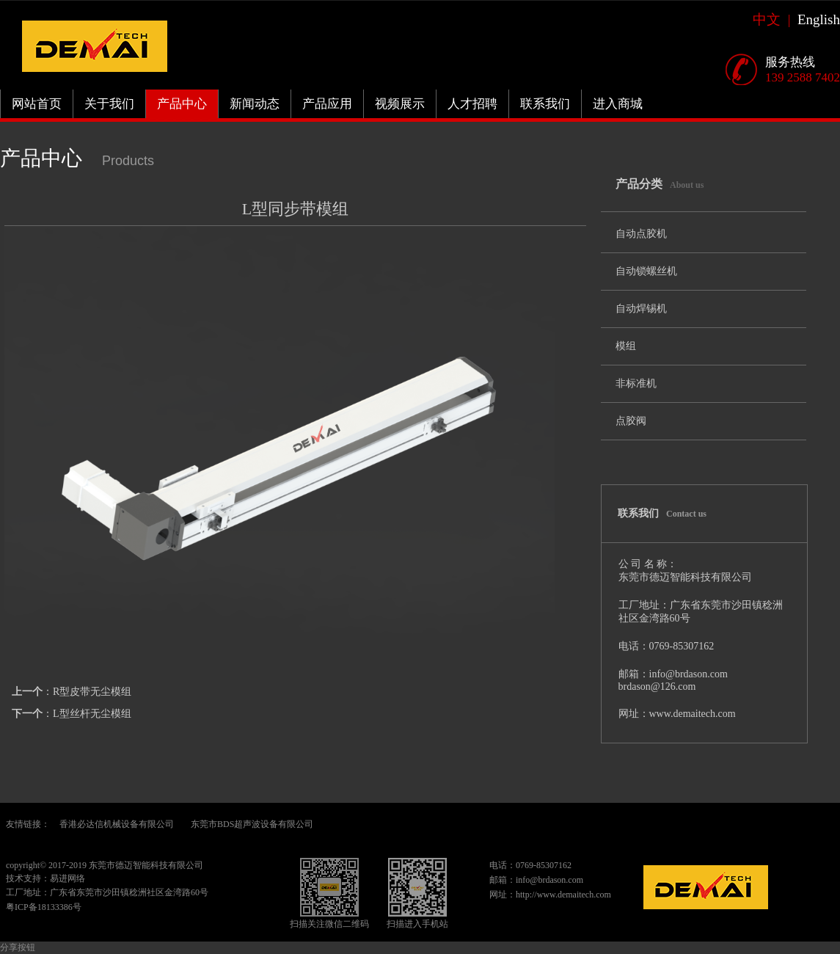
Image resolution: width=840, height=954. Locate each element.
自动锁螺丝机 (646, 271)
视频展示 (400, 104)
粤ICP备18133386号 (43, 907)
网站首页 (37, 104)
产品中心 (182, 104)
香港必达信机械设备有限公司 (116, 824)
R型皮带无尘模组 (92, 691)
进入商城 (618, 104)
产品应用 (327, 104)
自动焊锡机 (641, 308)
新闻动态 (255, 104)
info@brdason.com (549, 880)
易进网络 (67, 878)
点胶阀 (631, 420)
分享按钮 (17, 947)
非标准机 (636, 383)
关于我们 (109, 104)
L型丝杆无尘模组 (92, 713)
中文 (770, 19)
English (818, 19)
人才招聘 (472, 104)
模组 (626, 346)
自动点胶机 (641, 233)
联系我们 (545, 104)
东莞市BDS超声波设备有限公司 (252, 824)
